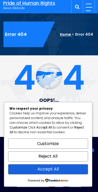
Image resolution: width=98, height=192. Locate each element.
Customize (48, 144)
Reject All (47, 156)
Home (65, 34)
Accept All (48, 169)
